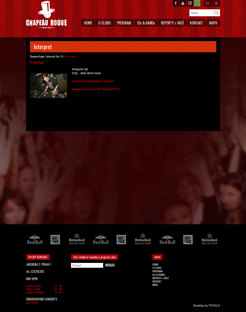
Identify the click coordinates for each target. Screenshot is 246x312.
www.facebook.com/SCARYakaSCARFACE (95, 89)
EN (216, 3)
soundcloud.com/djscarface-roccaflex (93, 81)
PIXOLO (214, 305)
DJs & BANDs (146, 23)
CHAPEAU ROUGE (46, 14)
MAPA (213, 23)
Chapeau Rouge (37, 56)
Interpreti (50, 56)
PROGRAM (124, 23)
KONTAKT (196, 23)
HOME (88, 23)
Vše (57, 56)
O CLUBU (104, 23)
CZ (207, 3)
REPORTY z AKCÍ (172, 23)
